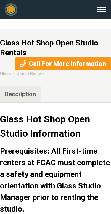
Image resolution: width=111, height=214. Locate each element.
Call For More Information (67, 63)
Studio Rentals (31, 73)
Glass (5, 73)
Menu (101, 9)
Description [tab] (20, 94)
